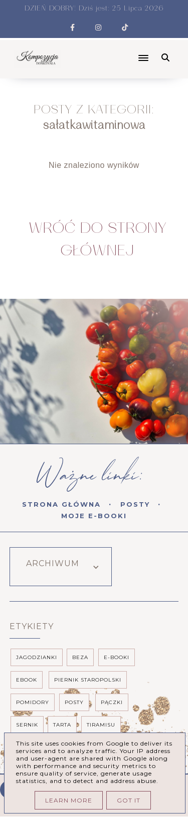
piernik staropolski (87, 680)
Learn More (68, 800)
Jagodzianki (36, 657)
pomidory (32, 702)
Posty (135, 504)
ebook (26, 680)
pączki (112, 702)
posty (74, 702)
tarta (62, 725)
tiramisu (101, 725)
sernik (27, 725)
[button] (109, 49)
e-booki (116, 657)
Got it (128, 800)
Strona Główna (61, 504)
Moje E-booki (94, 516)
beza (80, 657)
